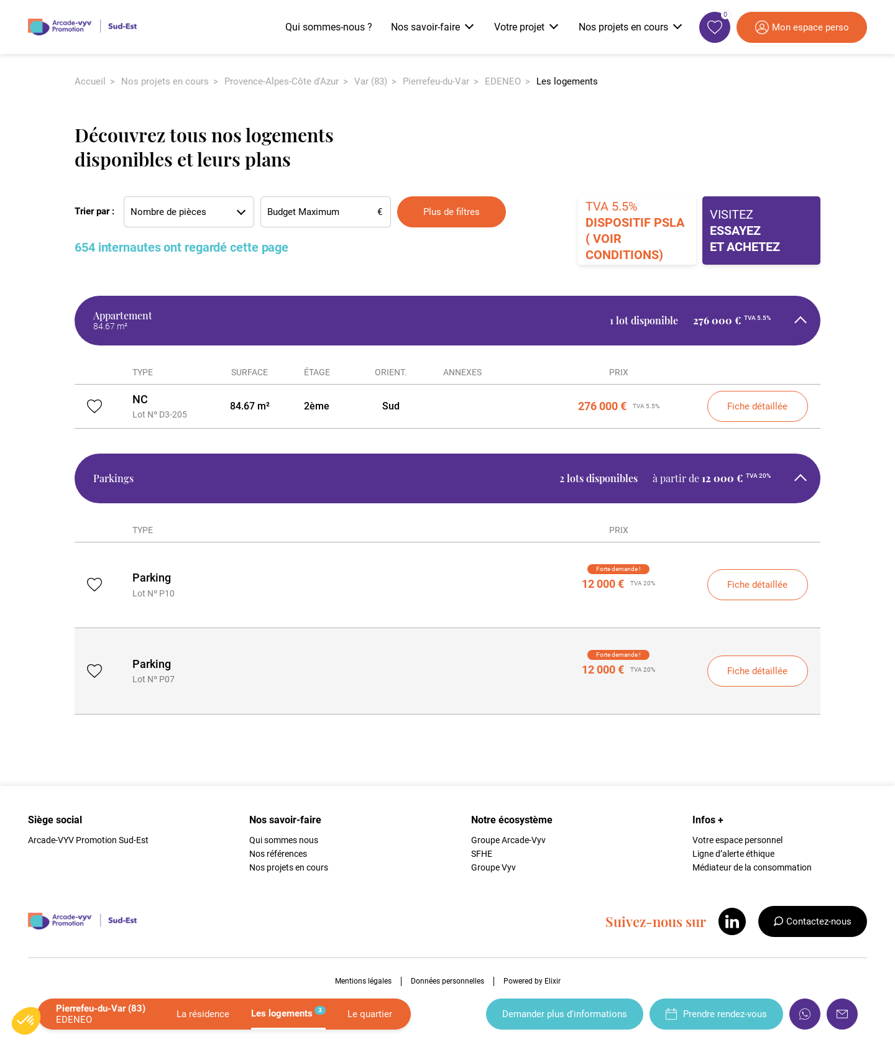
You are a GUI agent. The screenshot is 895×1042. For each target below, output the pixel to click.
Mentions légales (363, 981)
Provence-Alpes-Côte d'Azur (281, 81)
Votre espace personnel (737, 840)
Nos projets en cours (165, 81)
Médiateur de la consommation (752, 867)
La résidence (203, 1014)
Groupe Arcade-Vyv (508, 840)
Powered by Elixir (532, 981)
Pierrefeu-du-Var (436, 81)
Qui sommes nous (283, 840)
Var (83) (370, 81)
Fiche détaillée (757, 406)
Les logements (288, 1012)
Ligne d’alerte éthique (733, 854)
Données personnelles (447, 981)
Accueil (90, 81)
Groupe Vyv (493, 867)
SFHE (481, 854)
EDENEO (503, 81)
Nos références (278, 854)
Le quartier (369, 1014)
